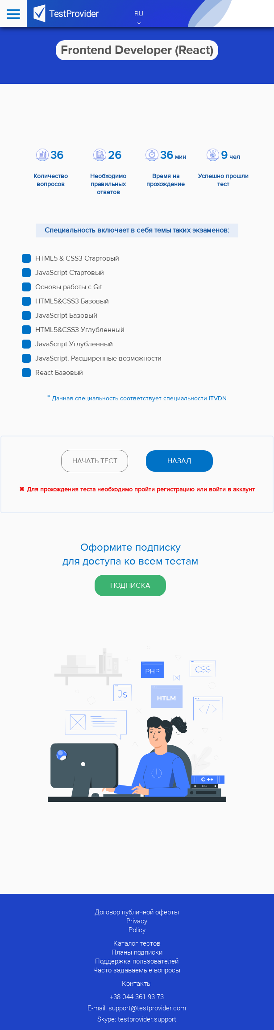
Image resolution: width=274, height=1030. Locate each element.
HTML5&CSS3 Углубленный (80, 329)
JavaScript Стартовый (69, 272)
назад (179, 461)
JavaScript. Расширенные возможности (98, 358)
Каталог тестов (136, 943)
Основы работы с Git (68, 286)
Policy (137, 929)
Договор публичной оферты (137, 911)
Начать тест (94, 461)
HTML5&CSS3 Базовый (72, 301)
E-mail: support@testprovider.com (136, 1007)
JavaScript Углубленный (74, 344)
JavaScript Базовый (66, 315)
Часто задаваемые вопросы (136, 969)
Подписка (130, 585)
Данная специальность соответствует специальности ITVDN (139, 399)
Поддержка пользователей (137, 960)
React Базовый (59, 372)
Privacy (136, 920)
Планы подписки (137, 951)
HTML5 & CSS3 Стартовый (77, 258)
